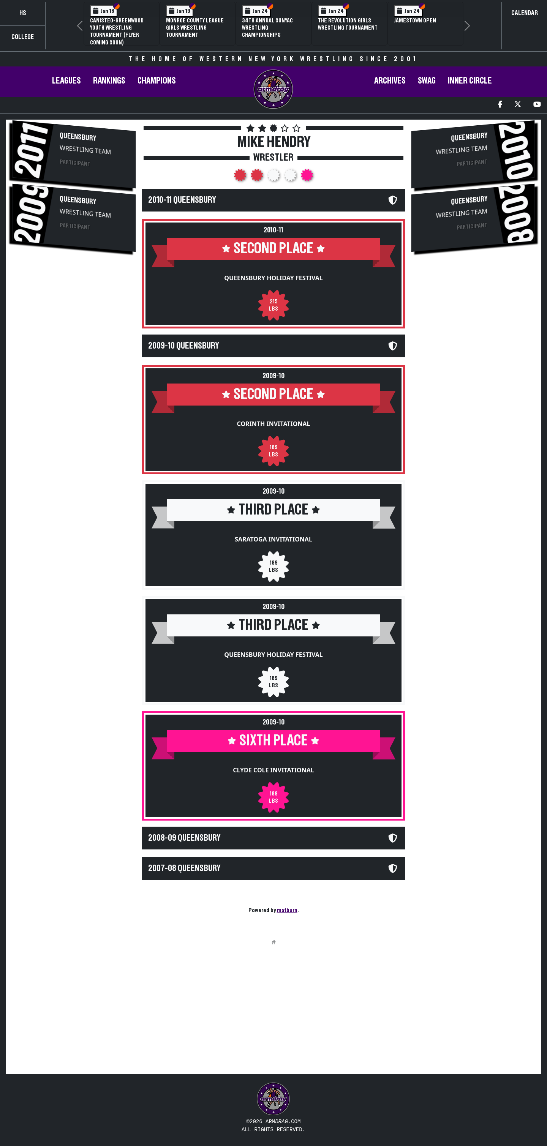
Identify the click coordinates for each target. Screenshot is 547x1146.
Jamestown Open (415, 20)
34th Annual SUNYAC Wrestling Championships (267, 27)
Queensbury (78, 137)
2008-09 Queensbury (184, 838)
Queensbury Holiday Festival (273, 278)
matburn (287, 910)
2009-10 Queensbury (183, 345)
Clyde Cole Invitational (273, 770)
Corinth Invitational (273, 424)
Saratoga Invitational (273, 539)
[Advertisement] (74, 318)
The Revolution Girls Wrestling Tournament (348, 24)
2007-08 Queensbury (184, 868)
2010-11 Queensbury (182, 200)
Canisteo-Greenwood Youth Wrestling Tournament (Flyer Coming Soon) (117, 31)
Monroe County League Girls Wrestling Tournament (195, 27)
